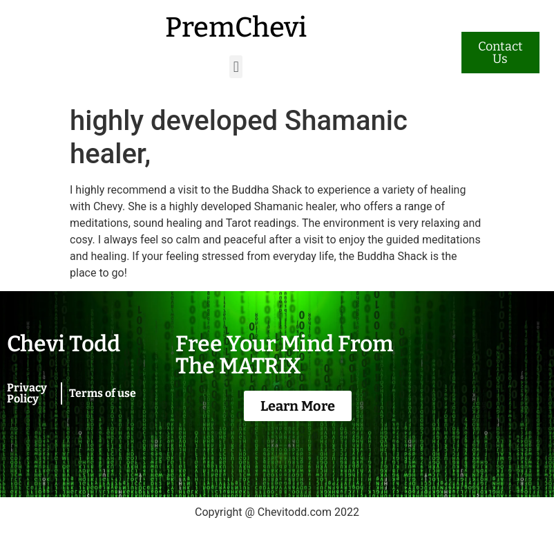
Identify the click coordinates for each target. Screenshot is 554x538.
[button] (235, 66)
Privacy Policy (27, 393)
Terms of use (102, 393)
